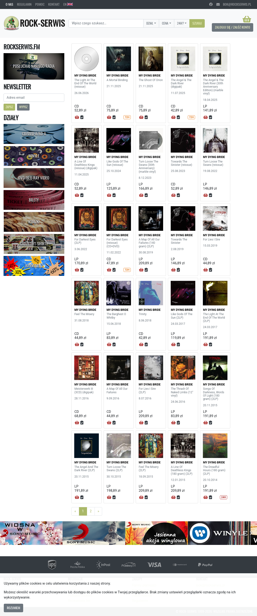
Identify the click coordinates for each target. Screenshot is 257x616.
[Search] (106, 23)
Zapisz (9, 107)
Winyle (33, 156)
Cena (165, 23)
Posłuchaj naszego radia (34, 66)
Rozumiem (13, 607)
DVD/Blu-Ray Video (33, 178)
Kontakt (54, 4)
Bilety (34, 200)
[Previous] (75, 511)
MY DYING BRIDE (85, 75)
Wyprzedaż (34, 266)
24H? (180, 23)
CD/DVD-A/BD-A (34, 134)
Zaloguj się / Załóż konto (232, 27)
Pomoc (39, 4)
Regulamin (24, 4)
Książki (33, 222)
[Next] (98, 511)
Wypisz (23, 107)
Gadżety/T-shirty (34, 244)
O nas (9, 4)
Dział (149, 23)
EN (68, 4)
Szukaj (197, 23)
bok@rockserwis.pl (233, 4)
